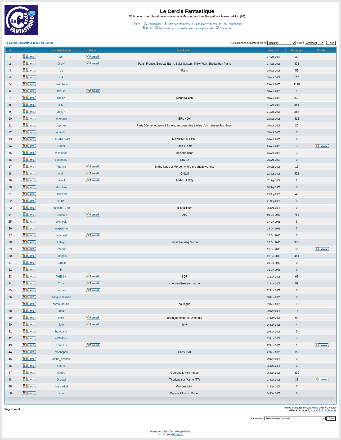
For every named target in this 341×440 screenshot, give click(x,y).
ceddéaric (61, 160)
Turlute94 (61, 214)
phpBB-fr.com (177, 434)
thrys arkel (61, 386)
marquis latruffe (61, 297)
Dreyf (61, 63)
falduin (61, 91)
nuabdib (61, 132)
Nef (61, 56)
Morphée (61, 187)
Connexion (224, 28)
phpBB (164, 431)
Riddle (61, 98)
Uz (61, 70)
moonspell (61, 352)
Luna (61, 201)
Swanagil (61, 235)
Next (61, 317)
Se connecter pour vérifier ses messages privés (184, 28)
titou (61, 393)
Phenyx (61, 166)
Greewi (61, 379)
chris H (61, 111)
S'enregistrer (233, 23)
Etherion (61, 249)
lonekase (61, 118)
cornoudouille (61, 304)
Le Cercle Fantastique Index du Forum (29, 42)
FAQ (137, 23)
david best (61, 84)
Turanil (61, 146)
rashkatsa (61, 153)
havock (61, 180)
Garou (61, 372)
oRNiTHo (61, 338)
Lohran (61, 290)
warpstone (61, 228)
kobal (61, 311)
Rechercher (152, 23)
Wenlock (61, 221)
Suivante (330, 410)
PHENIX (61, 276)
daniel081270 (61, 208)
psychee (61, 125)
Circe (61, 283)
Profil (147, 28)
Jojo (61, 324)
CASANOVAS (61, 139)
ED (61, 105)
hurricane (61, 331)
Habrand (61, 194)
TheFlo (61, 366)
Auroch (61, 263)
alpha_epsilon (61, 359)
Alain (61, 173)
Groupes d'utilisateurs (207, 23)
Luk (61, 77)
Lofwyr (61, 242)
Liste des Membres (177, 23)
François (61, 256)
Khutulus (61, 345)
